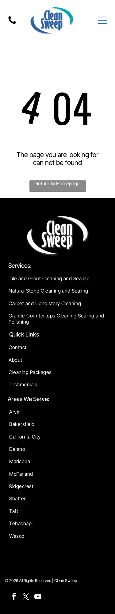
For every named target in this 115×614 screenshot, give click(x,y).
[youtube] (38, 597)
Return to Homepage (57, 183)
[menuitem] (57, 278)
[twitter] (26, 597)
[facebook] (14, 597)
